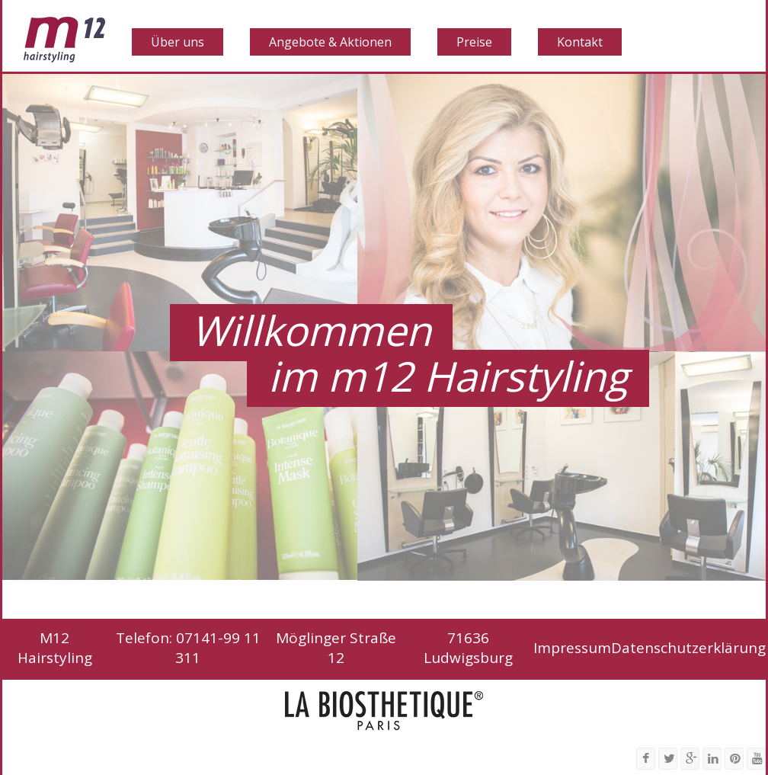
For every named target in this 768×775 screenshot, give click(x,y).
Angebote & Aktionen (330, 42)
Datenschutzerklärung (688, 648)
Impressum (572, 648)
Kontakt (580, 42)
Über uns (177, 42)
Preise (474, 42)
